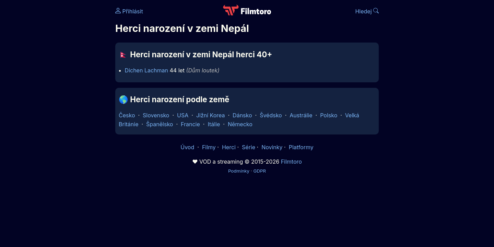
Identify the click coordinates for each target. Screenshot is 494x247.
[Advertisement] (65, 106)
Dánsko (242, 115)
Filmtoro (291, 161)
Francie (190, 124)
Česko (127, 115)
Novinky (271, 147)
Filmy (209, 147)
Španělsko (159, 124)
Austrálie (301, 115)
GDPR (259, 171)
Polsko (328, 115)
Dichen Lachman (146, 70)
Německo (240, 124)
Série (248, 147)
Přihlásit (129, 11)
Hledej (367, 11)
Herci (229, 147)
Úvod (188, 147)
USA (182, 115)
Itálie (214, 124)
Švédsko (271, 115)
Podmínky (238, 171)
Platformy (301, 147)
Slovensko (156, 115)
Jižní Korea (210, 115)
